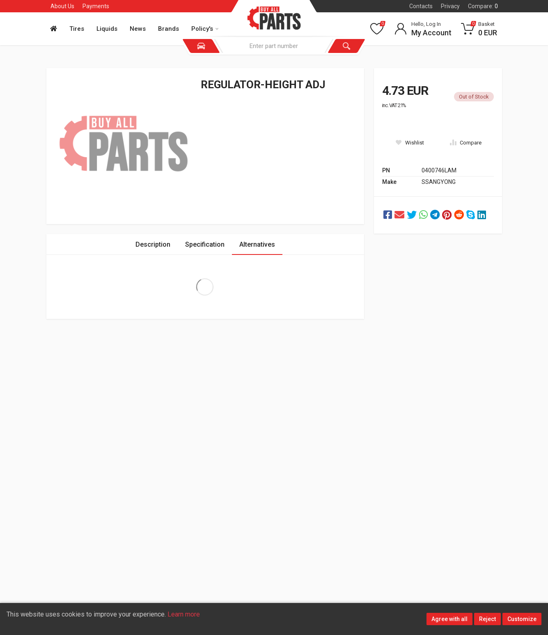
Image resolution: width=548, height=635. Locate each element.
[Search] (346, 46)
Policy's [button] (204, 28)
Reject (487, 619)
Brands (168, 28)
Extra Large (205, 287)
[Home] (56, 29)
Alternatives (257, 244)
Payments (96, 6)
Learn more (183, 614)
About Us (62, 6)
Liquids (106, 28)
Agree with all (449, 619)
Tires (76, 28)
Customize (522, 619)
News (138, 28)
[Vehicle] (201, 46)
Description (152, 244)
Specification (205, 244)
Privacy (450, 6)
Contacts (421, 6)
